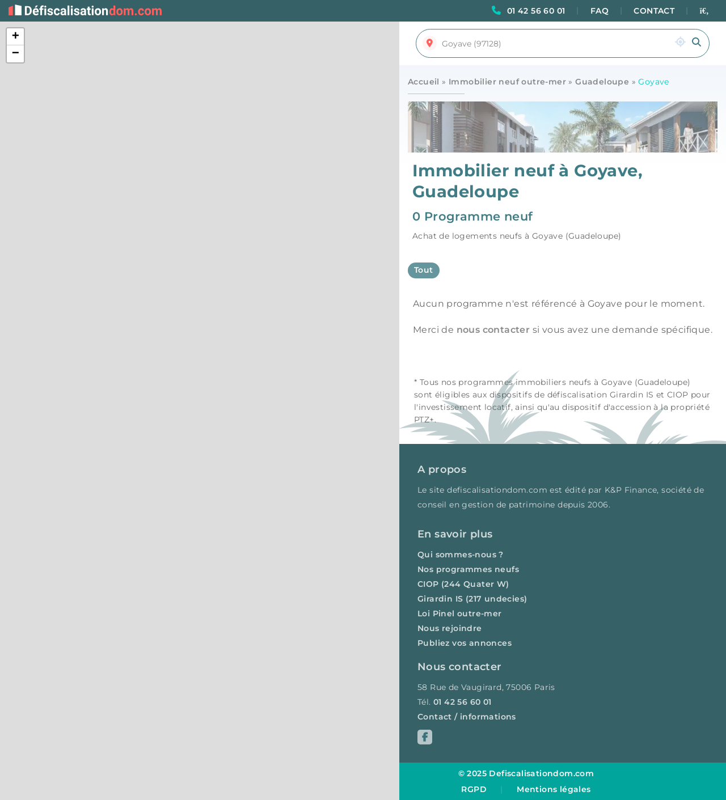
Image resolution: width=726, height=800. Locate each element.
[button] (15, 36)
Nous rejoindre (449, 628)
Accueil (424, 81)
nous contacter (493, 329)
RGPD (474, 789)
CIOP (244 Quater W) (463, 584)
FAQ (599, 10)
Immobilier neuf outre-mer (507, 81)
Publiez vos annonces (464, 643)
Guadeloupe (602, 81)
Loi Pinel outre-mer (459, 613)
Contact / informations (466, 717)
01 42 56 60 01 (536, 10)
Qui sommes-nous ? (460, 554)
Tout (423, 269)
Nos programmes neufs (468, 569)
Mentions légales (553, 789)
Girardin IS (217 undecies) (472, 599)
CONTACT (654, 10)
